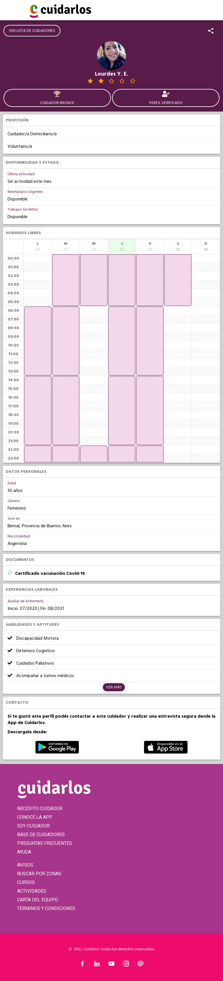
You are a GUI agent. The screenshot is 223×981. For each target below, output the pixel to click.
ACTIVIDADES (31, 891)
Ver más (114, 687)
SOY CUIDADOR (33, 826)
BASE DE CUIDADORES (41, 834)
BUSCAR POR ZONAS (39, 873)
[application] (37, 341)
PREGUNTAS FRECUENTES (44, 843)
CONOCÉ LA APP (34, 817)
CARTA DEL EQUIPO (37, 899)
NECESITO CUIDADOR (39, 808)
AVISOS (25, 865)
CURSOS (26, 882)
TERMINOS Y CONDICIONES (46, 908)
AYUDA (24, 852)
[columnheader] (38, 246)
